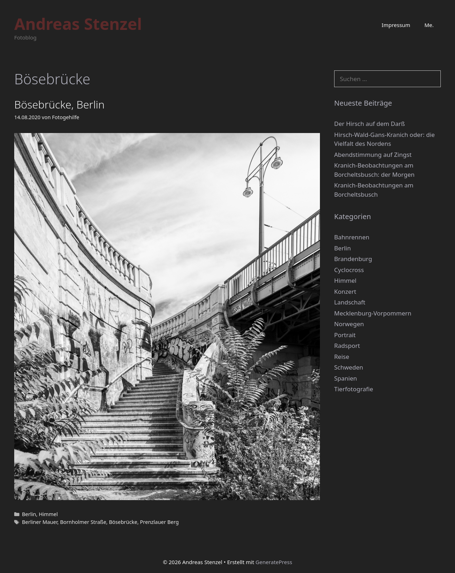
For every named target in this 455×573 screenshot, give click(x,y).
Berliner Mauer (40, 522)
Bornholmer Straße (83, 522)
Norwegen (349, 324)
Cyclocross (349, 270)
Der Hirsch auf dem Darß (369, 124)
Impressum (396, 24)
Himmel (48, 514)
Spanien (345, 378)
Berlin (29, 514)
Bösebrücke (123, 522)
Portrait (344, 335)
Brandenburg (353, 259)
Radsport (347, 345)
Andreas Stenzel (78, 24)
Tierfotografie (353, 389)
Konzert (345, 291)
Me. (429, 24)
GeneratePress (274, 562)
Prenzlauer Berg (159, 522)
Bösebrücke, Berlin (59, 104)
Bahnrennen (351, 237)
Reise (341, 356)
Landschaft (349, 302)
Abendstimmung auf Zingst (373, 154)
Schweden (348, 367)
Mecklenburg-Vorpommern (372, 313)
